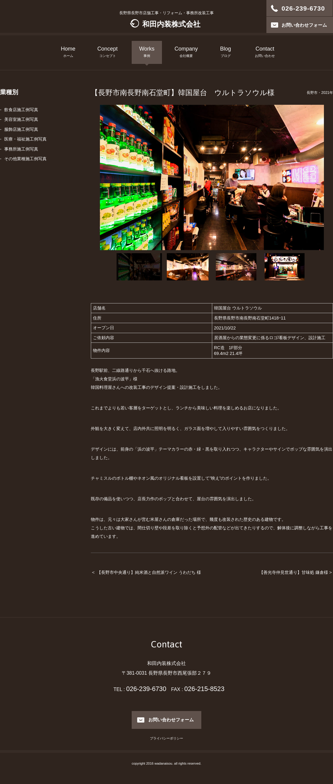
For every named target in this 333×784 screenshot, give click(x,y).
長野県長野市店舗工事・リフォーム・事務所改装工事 (166, 19)
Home (68, 52)
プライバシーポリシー (166, 738)
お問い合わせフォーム (171, 719)
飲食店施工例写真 (21, 109)
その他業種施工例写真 (25, 158)
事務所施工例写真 (21, 149)
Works (147, 52)
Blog (225, 52)
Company (186, 52)
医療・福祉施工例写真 (25, 139)
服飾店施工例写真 (21, 129)
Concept (107, 52)
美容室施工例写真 (21, 119)
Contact (265, 52)
